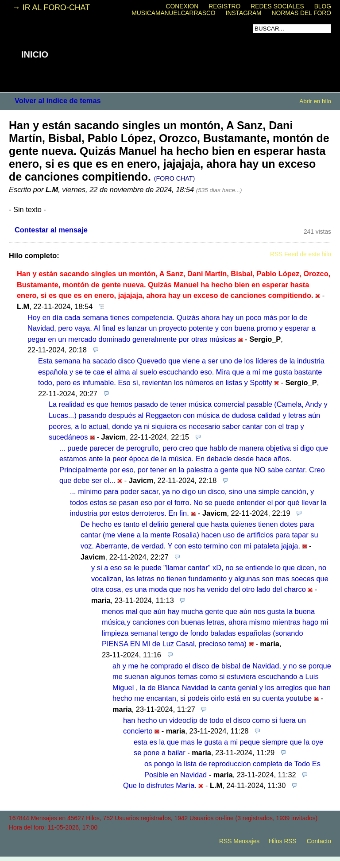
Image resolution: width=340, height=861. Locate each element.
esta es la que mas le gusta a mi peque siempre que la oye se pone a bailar (228, 747)
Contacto (319, 841)
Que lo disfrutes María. (160, 785)
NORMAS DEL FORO (301, 13)
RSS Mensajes (239, 841)
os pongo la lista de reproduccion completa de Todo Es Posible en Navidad (232, 769)
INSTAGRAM (244, 13)
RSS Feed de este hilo (300, 254)
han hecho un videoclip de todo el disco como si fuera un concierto (214, 725)
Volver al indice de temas (58, 100)
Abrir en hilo (315, 101)
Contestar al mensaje (51, 230)
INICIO (34, 54)
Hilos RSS (283, 841)
